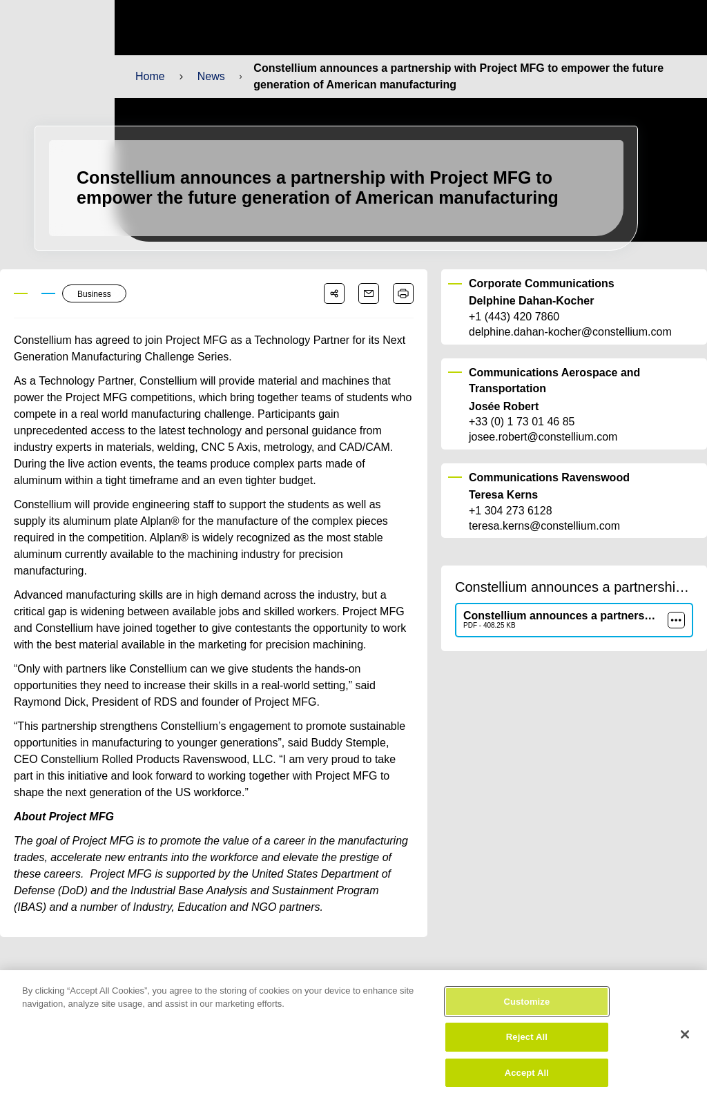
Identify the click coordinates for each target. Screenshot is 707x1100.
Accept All (527, 1082)
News (210, 76)
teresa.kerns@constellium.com (543, 526)
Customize (526, 1010)
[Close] (685, 1042)
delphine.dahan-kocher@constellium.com (569, 332)
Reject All (526, 1046)
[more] (676, 620)
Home (149, 76)
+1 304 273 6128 (510, 511)
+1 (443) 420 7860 (514, 316)
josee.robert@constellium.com (542, 437)
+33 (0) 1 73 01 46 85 (521, 421)
